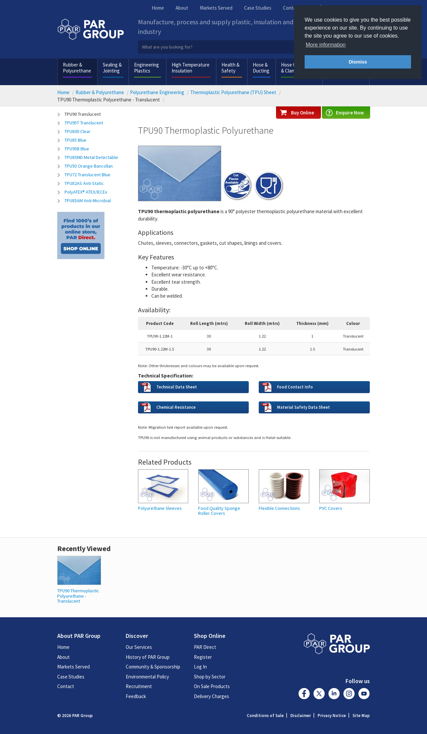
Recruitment (139, 686)
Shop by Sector (209, 676)
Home (158, 8)
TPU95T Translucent (84, 123)
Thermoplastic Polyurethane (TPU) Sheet (233, 92)
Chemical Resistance (176, 407)
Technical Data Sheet (176, 386)
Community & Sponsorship (153, 666)
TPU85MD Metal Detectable (91, 157)
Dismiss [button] (358, 62)
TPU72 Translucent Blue (87, 175)
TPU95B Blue (77, 149)
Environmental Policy (147, 676)
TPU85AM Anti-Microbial (88, 201)
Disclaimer (300, 715)
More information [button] (326, 45)
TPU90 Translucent (83, 114)
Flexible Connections (279, 508)
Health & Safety (230, 68)
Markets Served (216, 8)
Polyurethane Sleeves (160, 508)
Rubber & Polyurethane (77, 68)
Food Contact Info (295, 386)
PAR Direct (205, 647)
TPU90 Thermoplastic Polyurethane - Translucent (78, 596)
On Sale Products (212, 686)
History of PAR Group (148, 657)
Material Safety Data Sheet (303, 407)
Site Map (361, 715)
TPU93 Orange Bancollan (89, 166)
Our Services (139, 647)
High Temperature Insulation (191, 68)
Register (203, 657)
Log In (200, 666)
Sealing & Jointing (112, 68)
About (182, 8)
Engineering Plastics (146, 68)
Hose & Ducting (261, 68)
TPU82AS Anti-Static (84, 183)
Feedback (136, 696)
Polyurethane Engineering (157, 92)
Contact (291, 8)
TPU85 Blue (75, 140)
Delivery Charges (211, 696)
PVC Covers (330, 508)
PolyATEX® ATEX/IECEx (86, 192)
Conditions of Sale (265, 715)
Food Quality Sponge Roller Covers (219, 511)
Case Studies (257, 8)
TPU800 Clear (77, 131)
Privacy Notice (332, 715)
